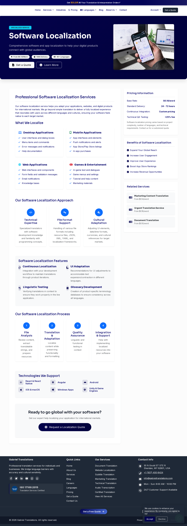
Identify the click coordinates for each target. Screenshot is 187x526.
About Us (110, 10)
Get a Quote (170, 10)
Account (155, 10)
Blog (101, 10)
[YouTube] (27, 478)
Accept (150, 519)
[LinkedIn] (21, 478)
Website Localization (105, 470)
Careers (70, 483)
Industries (61, 10)
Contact (123, 10)
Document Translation (106, 465)
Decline (161, 519)
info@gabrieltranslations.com (158, 478)
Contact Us (71, 501)
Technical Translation (105, 483)
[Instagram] (32, 478)
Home (38, 10)
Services (70, 474)
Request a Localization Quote (65, 427)
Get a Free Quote (93, 511)
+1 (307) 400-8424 (153, 472)
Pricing (72, 10)
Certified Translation (105, 492)
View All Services (103, 496)
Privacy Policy (154, 514)
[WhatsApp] (37, 478)
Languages (71, 487)
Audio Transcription (105, 487)
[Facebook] (11, 478)
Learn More (49, 65)
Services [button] (47, 10)
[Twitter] (16, 478)
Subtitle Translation (104, 474)
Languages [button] (87, 10)
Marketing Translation (106, 479)
